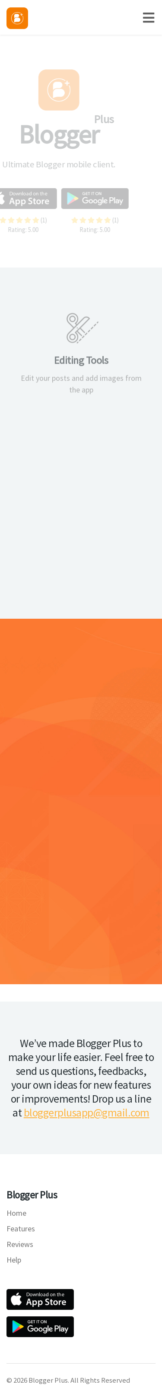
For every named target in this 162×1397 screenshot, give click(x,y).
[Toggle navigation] (152, 17)
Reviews (19, 1244)
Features (20, 1229)
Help (13, 1260)
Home (16, 1213)
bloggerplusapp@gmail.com (86, 1113)
